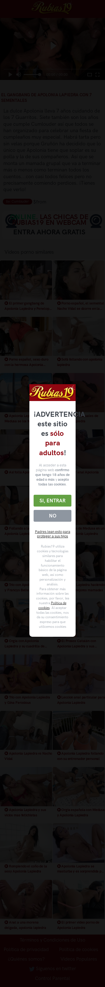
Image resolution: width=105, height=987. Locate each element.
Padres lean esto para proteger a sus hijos (52, 534)
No (52, 516)
